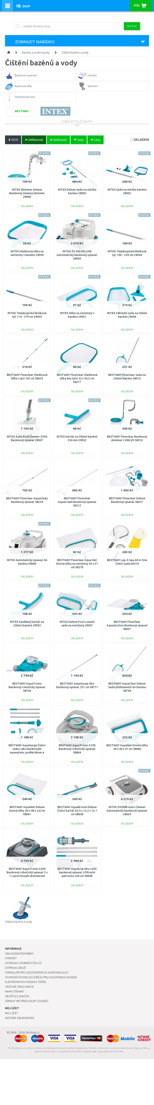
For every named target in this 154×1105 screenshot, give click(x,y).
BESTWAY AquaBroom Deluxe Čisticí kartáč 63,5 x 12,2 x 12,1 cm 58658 (77, 810)
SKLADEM (141, 139)
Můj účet (11, 1013)
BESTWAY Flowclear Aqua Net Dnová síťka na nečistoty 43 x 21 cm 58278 (77, 563)
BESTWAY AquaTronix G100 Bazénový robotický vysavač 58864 (77, 749)
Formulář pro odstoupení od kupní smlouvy (36, 972)
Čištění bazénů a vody (75, 52)
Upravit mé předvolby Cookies (26, 1001)
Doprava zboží (15, 967)
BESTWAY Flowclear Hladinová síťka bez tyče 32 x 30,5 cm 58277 (77, 378)
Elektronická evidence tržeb (25, 982)
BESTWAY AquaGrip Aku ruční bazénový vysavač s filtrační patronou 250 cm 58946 (77, 872)
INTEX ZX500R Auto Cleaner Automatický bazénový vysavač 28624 (127, 810)
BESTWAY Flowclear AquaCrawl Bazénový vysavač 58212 (77, 502)
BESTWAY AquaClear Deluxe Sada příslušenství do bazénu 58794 (127, 687)
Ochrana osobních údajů (23, 963)
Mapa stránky (14, 991)
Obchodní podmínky (19, 953)
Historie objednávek (19, 1018)
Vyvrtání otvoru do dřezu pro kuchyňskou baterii (41, 977)
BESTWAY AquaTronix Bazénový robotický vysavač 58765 (27, 687)
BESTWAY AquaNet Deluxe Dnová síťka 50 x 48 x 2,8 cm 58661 (27, 810)
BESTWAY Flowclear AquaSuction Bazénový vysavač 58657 (127, 625)
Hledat (132, 26)
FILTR (13, 139)
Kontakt (11, 958)
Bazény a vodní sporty (36, 52)
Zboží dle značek (17, 996)
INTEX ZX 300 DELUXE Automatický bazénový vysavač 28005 (77, 255)
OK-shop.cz (32, 1032)
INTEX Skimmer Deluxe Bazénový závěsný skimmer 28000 (27, 193)
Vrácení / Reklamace (19, 986)
